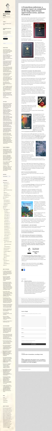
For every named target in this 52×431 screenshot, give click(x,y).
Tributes (4, 265)
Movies (5, 262)
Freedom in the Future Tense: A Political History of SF (7, 321)
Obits (4, 252)
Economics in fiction (7, 203)
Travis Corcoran (6, 232)
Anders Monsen (32, 299)
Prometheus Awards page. (26, 36)
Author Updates (6, 209)
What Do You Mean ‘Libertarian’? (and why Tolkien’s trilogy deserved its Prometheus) (7, 318)
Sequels (5, 192)
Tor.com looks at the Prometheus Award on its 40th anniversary (7, 313)
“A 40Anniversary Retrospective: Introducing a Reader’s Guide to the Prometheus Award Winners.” (33, 231)
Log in (4, 397)
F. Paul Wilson (6, 212)
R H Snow (4, 155)
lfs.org (8, 427)
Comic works (5, 186)
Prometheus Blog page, (30, 184)
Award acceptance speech (8, 241)
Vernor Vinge (6, 235)
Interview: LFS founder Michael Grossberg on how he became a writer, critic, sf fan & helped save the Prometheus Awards (7, 306)
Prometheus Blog (6, 14)
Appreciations (5, 182)
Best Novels (5, 185)
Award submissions (6, 201)
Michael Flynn (6, 221)
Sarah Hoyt (6, 229)
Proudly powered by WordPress (26, 369)
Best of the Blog (5, 197)
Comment (23, 315)
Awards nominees (6, 246)
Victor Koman (6, 237)
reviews (41, 301)
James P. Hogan (6, 217)
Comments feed (5, 400)
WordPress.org (5, 402)
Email (22, 332)
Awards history (6, 238)
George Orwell (28, 300)
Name (22, 328)
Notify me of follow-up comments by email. (28, 340)
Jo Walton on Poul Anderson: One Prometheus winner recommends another (7, 74)
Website (22, 336)
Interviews (4, 206)
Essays (4, 198)
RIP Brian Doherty (5, 97)
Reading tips (5, 204)
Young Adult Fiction (6, 195)
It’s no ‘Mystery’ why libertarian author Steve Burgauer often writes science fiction (7, 83)
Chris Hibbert (28, 243)
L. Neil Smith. (39, 131)
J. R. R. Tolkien (6, 215)
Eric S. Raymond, (28, 244)
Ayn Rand (40, 299)
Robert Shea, (33, 244)
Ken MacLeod (6, 218)
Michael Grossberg (31, 298)
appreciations (37, 299)
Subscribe (5, 38)
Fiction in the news (6, 248)
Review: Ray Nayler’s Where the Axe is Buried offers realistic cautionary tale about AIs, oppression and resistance (7, 342)
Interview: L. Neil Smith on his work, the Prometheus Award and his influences (7, 310)
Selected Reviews (6, 263)
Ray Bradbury (6, 226)
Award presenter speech (7, 244)
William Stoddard (39, 302)
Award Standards (6, 200)
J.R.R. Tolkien (39, 300)
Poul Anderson (6, 224)
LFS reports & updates (7, 251)
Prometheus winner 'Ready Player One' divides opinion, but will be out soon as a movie (7, 134)
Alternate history (6, 183)
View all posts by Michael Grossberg (29, 293)
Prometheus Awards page (38, 178)
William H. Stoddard (6, 149)
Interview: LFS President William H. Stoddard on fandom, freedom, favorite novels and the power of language (7, 278)
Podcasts (5, 254)
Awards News (6, 240)
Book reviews (6, 260)
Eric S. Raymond (23, 300)
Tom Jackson (33, 243)
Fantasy (5, 188)
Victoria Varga (24, 245)
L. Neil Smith (6, 220)
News (4, 207)
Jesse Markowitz (39, 243)
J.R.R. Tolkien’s (37, 135)
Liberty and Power (27, 301)
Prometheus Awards (37, 301)
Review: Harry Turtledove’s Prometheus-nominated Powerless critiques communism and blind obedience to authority (7, 365)
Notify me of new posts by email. (27, 342)
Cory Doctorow (27, 131)
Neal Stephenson (6, 223)
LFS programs (6, 249)
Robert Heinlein (6, 227)
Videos (5, 257)
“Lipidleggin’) (23, 28)
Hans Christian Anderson (34, 300)
